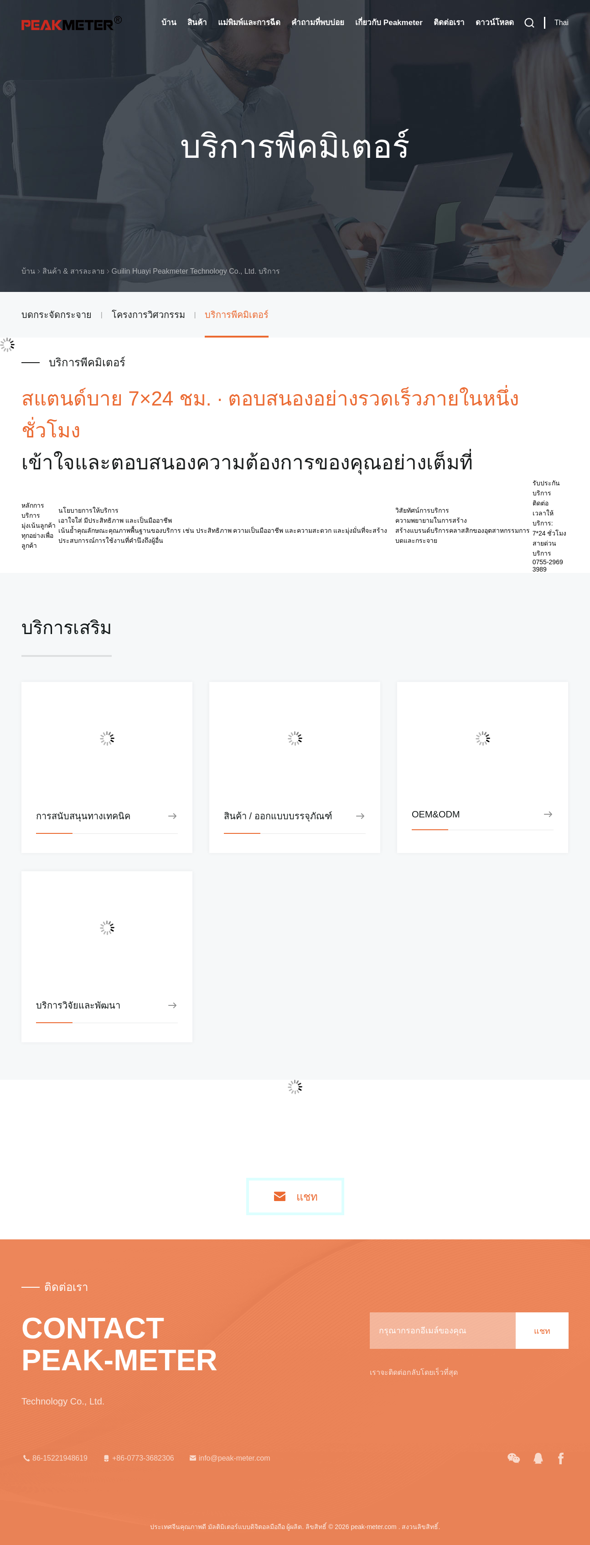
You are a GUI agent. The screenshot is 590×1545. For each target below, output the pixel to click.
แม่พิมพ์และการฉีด (249, 22)
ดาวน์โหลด (495, 22)
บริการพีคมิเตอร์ (237, 315)
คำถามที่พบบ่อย (317, 22)
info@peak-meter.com (229, 1458)
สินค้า (197, 22)
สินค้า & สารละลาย (73, 271)
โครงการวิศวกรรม (148, 315)
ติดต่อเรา (449, 22)
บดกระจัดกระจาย (56, 315)
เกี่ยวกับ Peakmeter (389, 22)
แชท (307, 1197)
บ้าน (168, 22)
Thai (561, 22)
